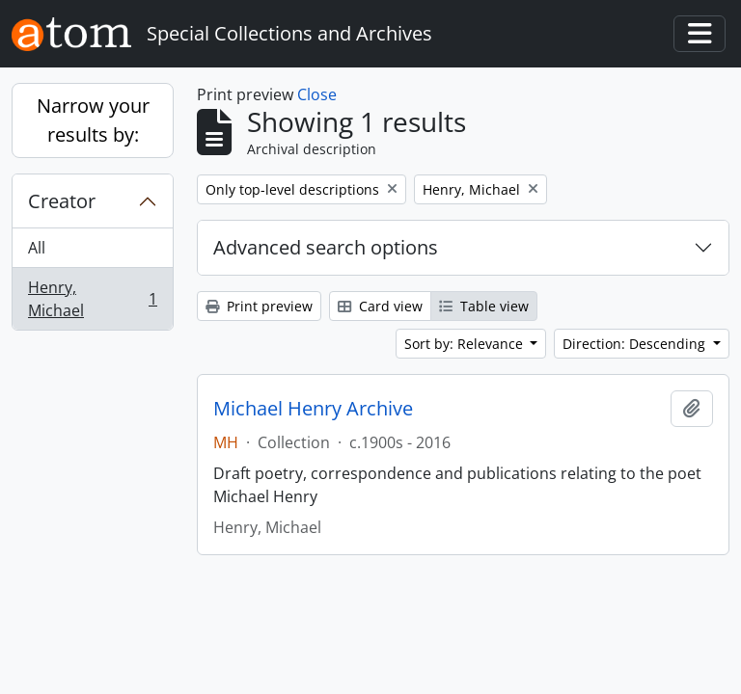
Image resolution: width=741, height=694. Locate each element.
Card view (380, 306)
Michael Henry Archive (313, 408)
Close (317, 94)
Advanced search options (325, 247)
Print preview (259, 306)
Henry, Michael (92, 299)
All (36, 247)
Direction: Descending (636, 343)
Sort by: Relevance (465, 343)
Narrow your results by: (93, 120)
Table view (484, 306)
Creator (62, 201)
